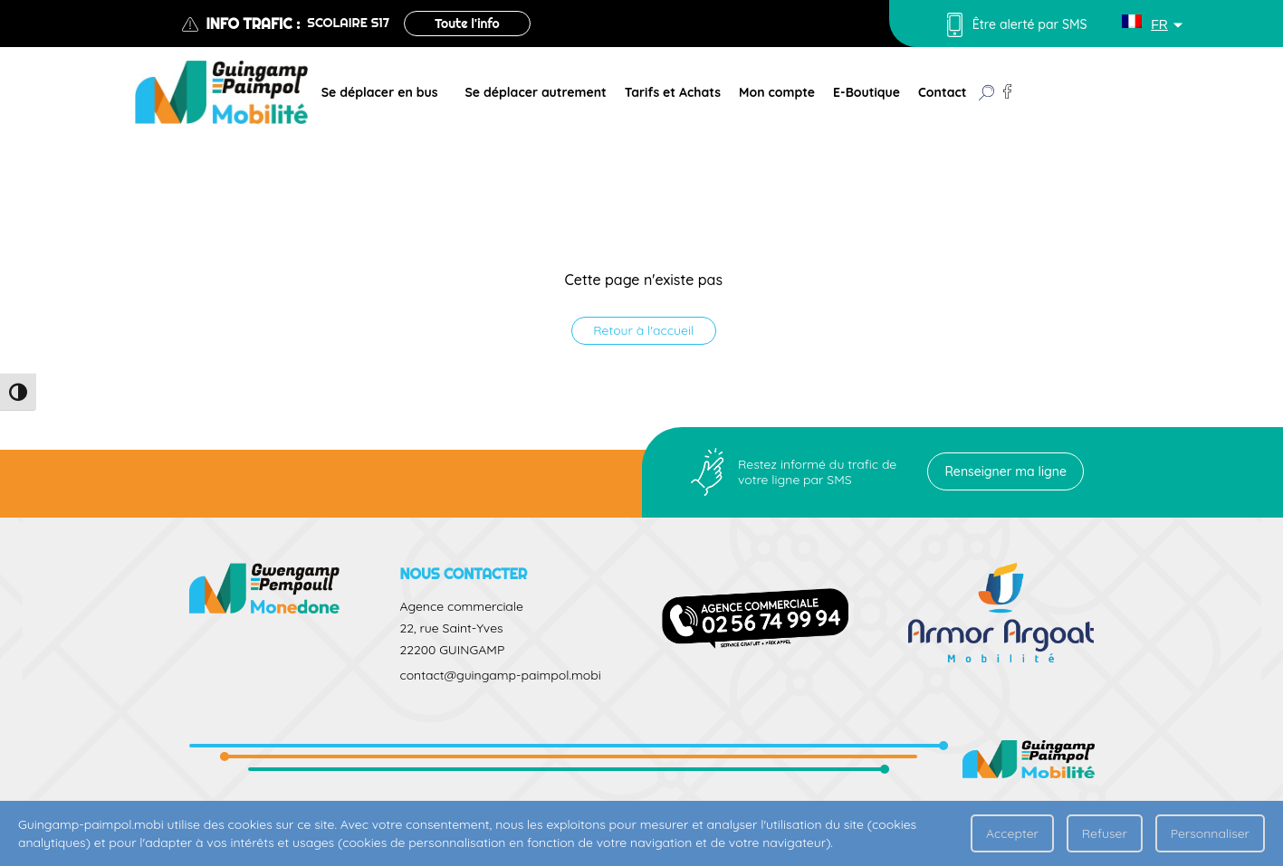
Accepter (1012, 833)
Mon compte (777, 92)
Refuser (1104, 833)
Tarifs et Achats (673, 92)
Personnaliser (1210, 833)
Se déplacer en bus (379, 92)
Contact (942, 92)
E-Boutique (866, 92)
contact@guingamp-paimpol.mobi (499, 675)
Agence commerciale (460, 606)
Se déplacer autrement (535, 92)
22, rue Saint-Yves (451, 628)
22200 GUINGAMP (451, 650)
